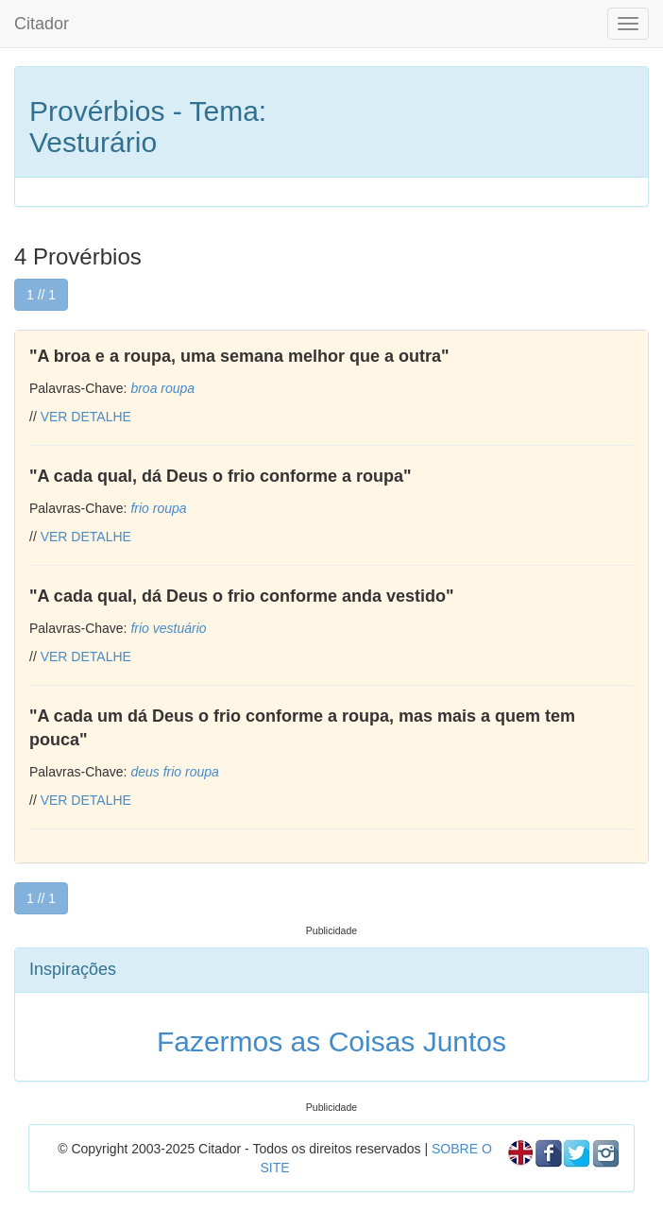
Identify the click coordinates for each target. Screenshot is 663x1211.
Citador (41, 23)
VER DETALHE (86, 416)
